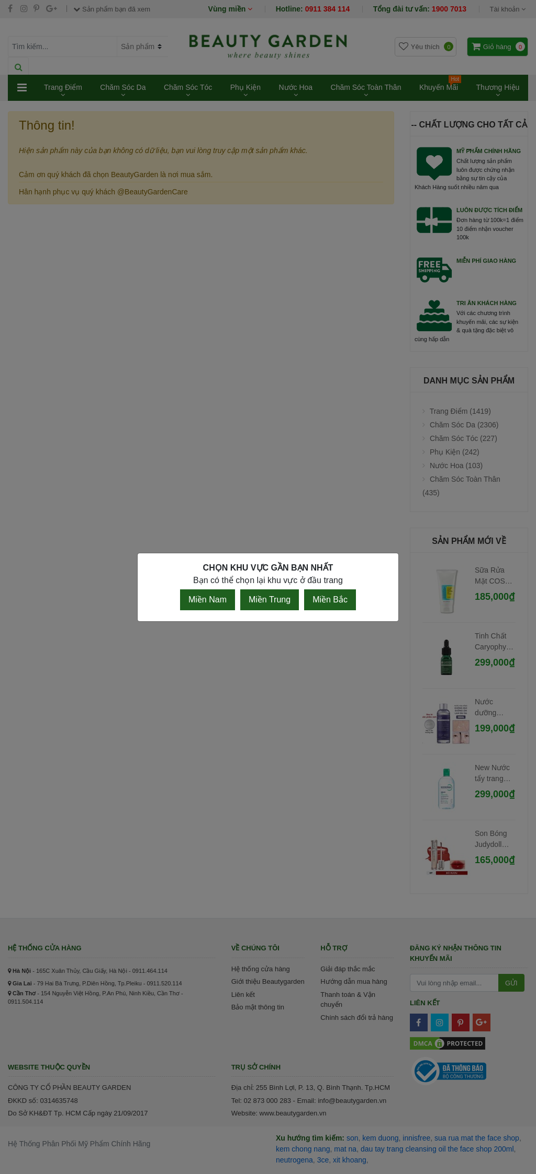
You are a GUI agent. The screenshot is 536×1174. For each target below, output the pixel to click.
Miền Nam (207, 599)
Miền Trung (270, 599)
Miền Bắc (330, 599)
